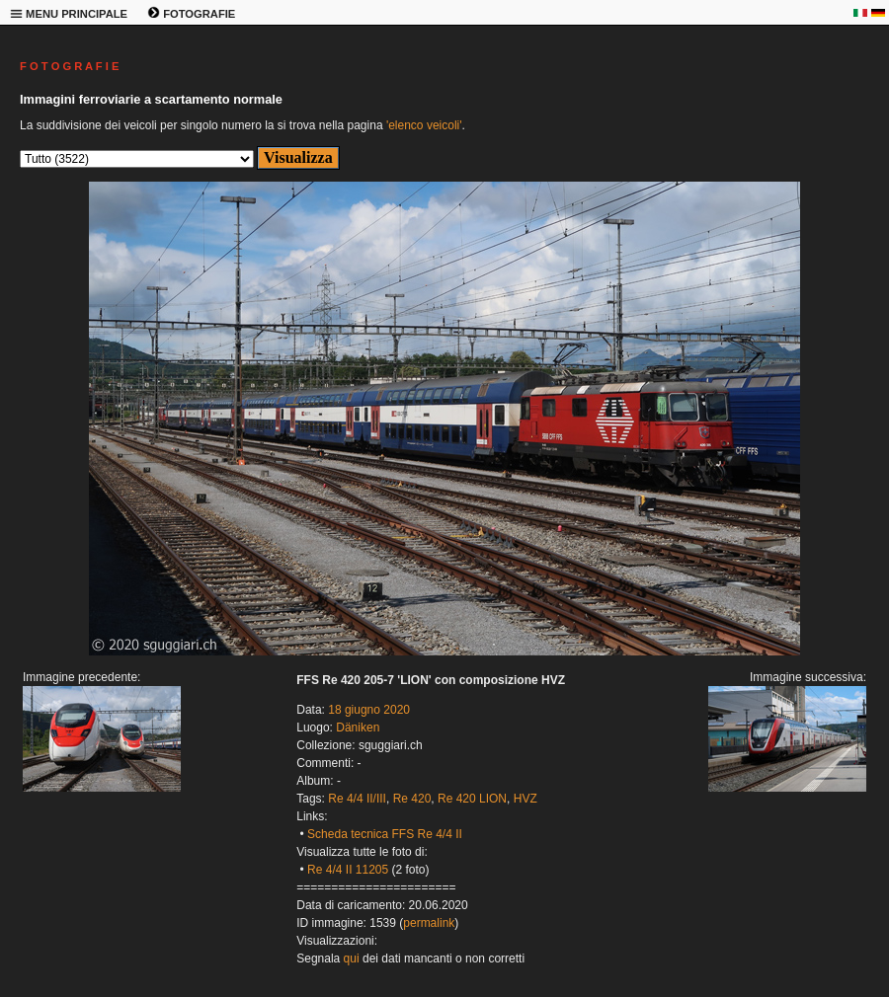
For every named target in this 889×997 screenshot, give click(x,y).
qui (352, 958)
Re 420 (412, 798)
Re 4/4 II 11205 (347, 870)
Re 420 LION (472, 798)
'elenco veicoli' (424, 125)
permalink (428, 923)
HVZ (525, 798)
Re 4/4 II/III (357, 798)
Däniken (357, 727)
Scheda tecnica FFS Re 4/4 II (384, 834)
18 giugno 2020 (369, 710)
